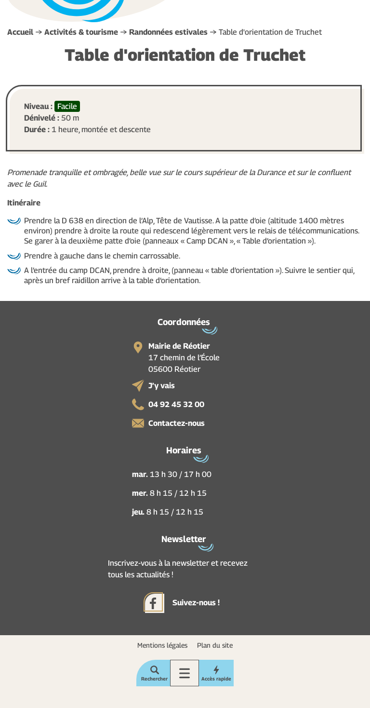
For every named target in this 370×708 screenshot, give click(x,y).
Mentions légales (162, 645)
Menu (184, 673)
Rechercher (154, 678)
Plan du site (215, 645)
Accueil (20, 32)
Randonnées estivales (168, 32)
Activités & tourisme (81, 32)
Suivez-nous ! (196, 602)
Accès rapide (216, 678)
